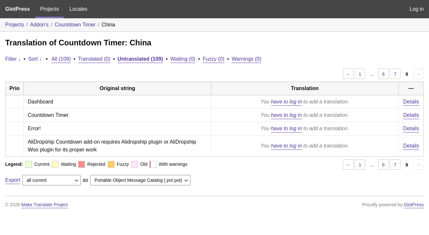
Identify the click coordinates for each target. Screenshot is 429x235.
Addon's (39, 24)
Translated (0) (94, 59)
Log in (416, 9)
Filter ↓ (13, 59)
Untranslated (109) (140, 59)
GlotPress (17, 9)
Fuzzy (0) (214, 59)
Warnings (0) (246, 59)
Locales (78, 9)
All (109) (61, 59)
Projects (49, 9)
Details (411, 101)
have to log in (286, 101)
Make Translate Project (44, 204)
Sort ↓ (35, 59)
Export (12, 180)
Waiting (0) (182, 59)
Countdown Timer (75, 24)
